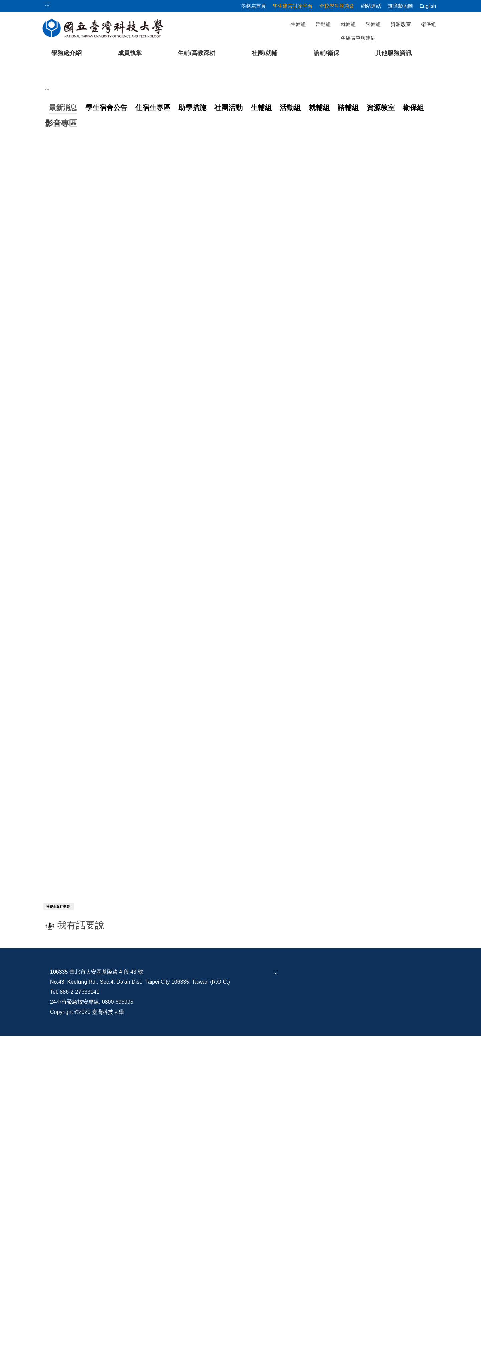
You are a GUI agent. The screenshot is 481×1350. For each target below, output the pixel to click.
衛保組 (428, 24)
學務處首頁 (253, 6)
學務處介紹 (66, 53)
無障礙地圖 (400, 6)
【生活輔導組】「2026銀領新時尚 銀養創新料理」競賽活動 (118, 352)
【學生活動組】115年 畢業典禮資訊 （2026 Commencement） (123, 299)
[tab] (352, 207)
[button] (15, 137)
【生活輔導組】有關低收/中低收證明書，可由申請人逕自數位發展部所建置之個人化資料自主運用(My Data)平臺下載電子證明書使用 (204, 312)
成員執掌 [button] (130, 53)
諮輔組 (373, 24)
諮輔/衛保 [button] (326, 53)
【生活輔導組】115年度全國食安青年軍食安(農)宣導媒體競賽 (121, 365)
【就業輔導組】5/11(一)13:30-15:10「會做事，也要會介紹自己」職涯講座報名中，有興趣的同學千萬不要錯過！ (181, 325)
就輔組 (348, 24)
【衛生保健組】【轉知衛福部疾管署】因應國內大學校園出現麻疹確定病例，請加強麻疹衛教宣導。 (165, 339)
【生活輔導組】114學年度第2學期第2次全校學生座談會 (114, 392)
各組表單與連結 (358, 38)
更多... (240, 423)
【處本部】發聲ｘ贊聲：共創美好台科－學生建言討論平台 (117, 285)
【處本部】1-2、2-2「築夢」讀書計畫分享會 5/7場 (108, 379)
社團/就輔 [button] (264, 53)
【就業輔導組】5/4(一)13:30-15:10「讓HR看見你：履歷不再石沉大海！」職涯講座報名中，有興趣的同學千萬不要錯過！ (191, 405)
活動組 (323, 24)
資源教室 (401, 24)
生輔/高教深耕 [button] (196, 53)
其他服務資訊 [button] (393, 53)
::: (47, 235)
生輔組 (298, 24)
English (428, 6)
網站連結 (371, 6)
